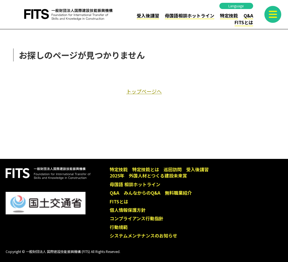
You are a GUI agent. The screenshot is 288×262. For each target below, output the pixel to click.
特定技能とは (145, 169)
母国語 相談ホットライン (135, 184)
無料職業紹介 (178, 192)
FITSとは (244, 22)
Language (236, 5)
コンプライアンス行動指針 (136, 218)
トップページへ (144, 91)
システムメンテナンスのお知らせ (143, 235)
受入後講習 (148, 15)
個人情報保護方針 (128, 210)
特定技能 (229, 15)
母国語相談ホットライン (189, 15)
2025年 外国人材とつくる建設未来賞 (148, 175)
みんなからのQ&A (142, 192)
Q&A (248, 15)
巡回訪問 (173, 169)
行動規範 (119, 227)
